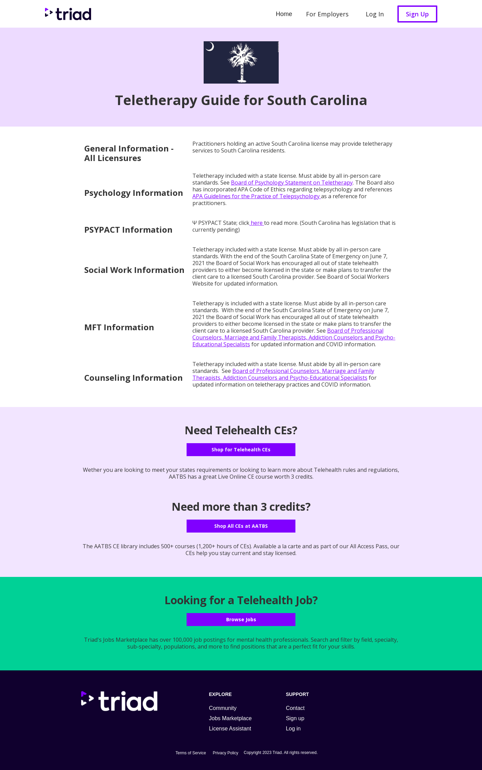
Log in (293, 728)
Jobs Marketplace (230, 718)
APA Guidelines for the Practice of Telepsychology (256, 196)
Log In (375, 14)
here (256, 223)
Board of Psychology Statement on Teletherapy (292, 182)
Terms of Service (190, 753)
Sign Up (417, 14)
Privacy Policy (225, 753)
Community (223, 708)
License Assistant (230, 728)
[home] (66, 14)
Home (284, 14)
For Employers (327, 14)
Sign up (295, 718)
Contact (295, 708)
